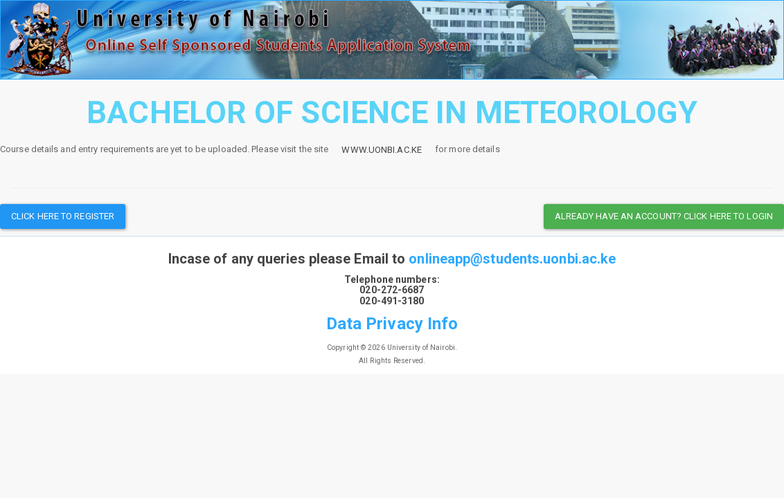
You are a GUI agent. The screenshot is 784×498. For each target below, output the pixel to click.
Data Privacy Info (392, 323)
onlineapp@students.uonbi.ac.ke (512, 258)
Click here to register (62, 216)
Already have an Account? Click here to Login (664, 216)
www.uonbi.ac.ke (381, 150)
